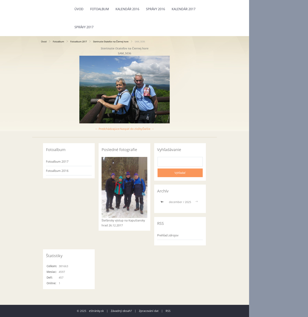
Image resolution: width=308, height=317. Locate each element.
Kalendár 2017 (183, 9)
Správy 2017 (84, 27)
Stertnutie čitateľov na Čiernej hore (110, 41)
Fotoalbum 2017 (78, 41)
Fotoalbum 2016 (57, 171)
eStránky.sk (96, 311)
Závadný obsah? (121, 311)
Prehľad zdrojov (168, 235)
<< (162, 202)
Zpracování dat (149, 311)
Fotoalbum (99, 9)
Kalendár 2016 (127, 9)
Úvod (78, 9)
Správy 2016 (155, 9)
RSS (168, 311)
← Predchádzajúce (107, 129)
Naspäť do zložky (131, 129)
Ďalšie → (148, 129)
